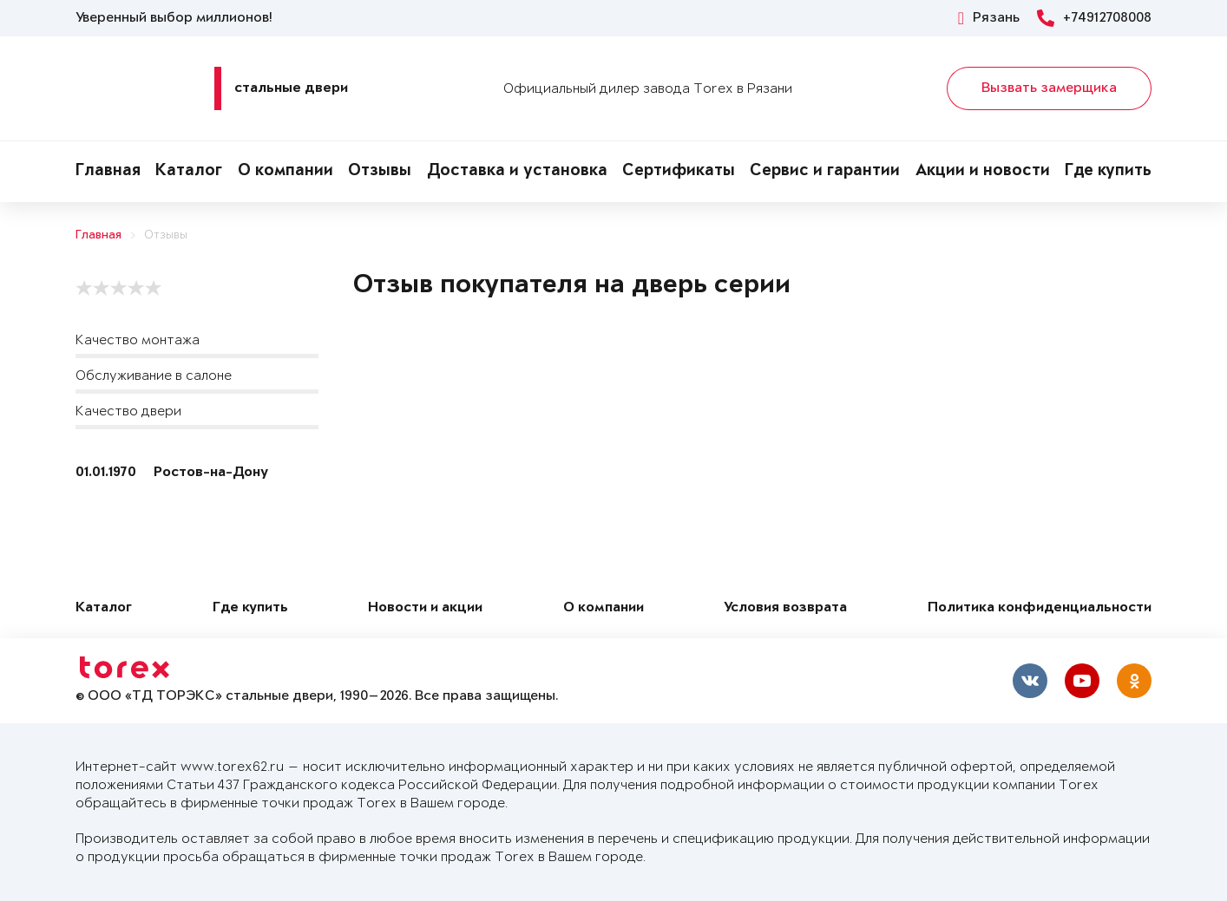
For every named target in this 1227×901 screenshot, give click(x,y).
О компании (285, 171)
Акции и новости (982, 171)
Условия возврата (785, 608)
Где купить (1108, 171)
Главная (108, 171)
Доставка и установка (517, 171)
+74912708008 (1094, 18)
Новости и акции (425, 608)
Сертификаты (678, 171)
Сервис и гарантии (825, 171)
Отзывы (379, 171)
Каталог (188, 171)
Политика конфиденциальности (1040, 608)
